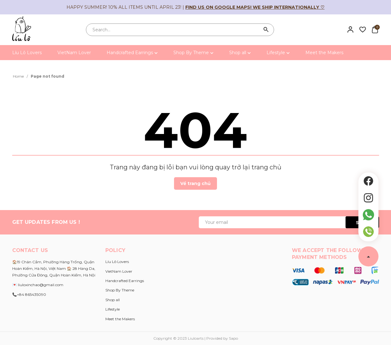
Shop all (240, 52)
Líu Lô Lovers (27, 52)
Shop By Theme (193, 52)
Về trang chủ (195, 183)
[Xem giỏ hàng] (375, 29)
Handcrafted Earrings (132, 52)
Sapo (233, 338)
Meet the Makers (324, 52)
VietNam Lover (74, 52)
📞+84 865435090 (29, 294)
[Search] (266, 29)
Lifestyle (278, 52)
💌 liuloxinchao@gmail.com (37, 284)
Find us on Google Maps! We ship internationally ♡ (255, 7)
